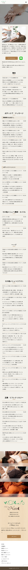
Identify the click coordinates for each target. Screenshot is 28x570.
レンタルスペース (5, 558)
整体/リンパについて (5, 554)
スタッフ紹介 (4, 556)
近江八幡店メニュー (5, 552)
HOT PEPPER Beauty (11, 58)
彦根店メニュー (4, 548)
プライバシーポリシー (6, 563)
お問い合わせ (14, 536)
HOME (2, 544)
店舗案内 (3, 546)
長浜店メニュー (4, 550)
